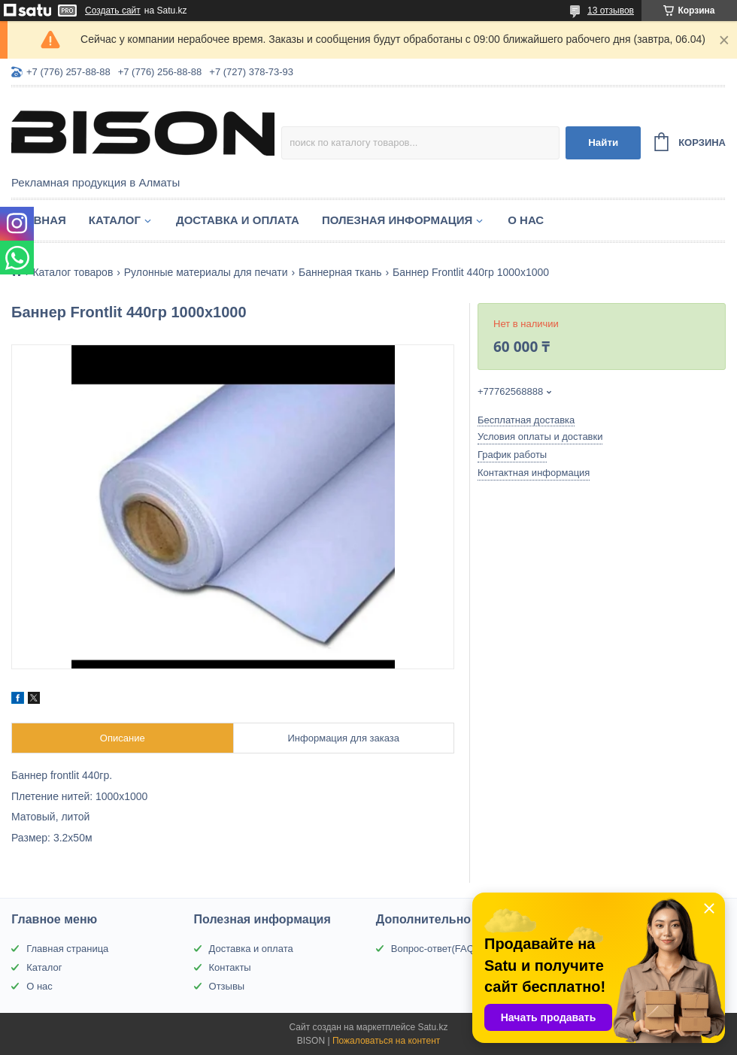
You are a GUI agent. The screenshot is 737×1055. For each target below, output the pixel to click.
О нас (526, 220)
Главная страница (67, 948)
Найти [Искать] (603, 142)
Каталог (115, 220)
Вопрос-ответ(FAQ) (434, 948)
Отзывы (227, 986)
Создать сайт (113, 10)
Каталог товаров (72, 272)
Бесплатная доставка (526, 420)
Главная (38, 220)
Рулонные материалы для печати (206, 272)
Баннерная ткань (340, 272)
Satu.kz (432, 1027)
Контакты (230, 967)
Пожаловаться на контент (386, 1040)
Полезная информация (397, 220)
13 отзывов (610, 10)
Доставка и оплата (237, 220)
